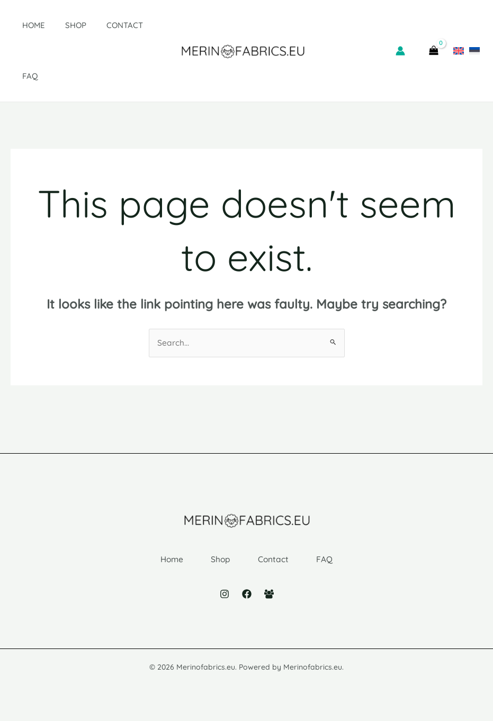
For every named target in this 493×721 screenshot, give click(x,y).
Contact (107, 25)
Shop (62, 25)
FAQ (21, 76)
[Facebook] (247, 602)
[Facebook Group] (269, 602)
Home (24, 25)
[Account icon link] (400, 51)
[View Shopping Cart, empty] (433, 51)
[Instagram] (224, 602)
